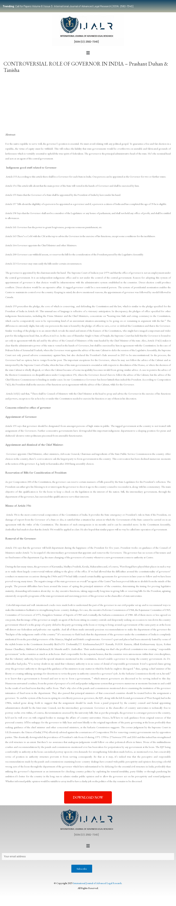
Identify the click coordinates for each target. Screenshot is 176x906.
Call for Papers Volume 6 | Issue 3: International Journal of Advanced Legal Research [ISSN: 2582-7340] (68, 6)
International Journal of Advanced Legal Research (97, 883)
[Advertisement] (88, 102)
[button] (88, 53)
